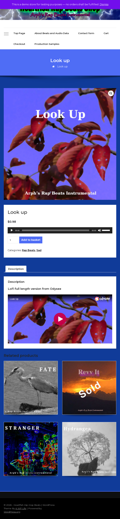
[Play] (11, 230)
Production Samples (47, 43)
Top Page (19, 33)
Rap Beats (28, 250)
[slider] (55, 230)
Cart (106, 33)
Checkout (19, 43)
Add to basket (30, 239)
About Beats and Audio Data (52, 33)
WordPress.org (12, 511)
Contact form (86, 33)
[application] (60, 230)
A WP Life (20, 508)
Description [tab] (16, 269)
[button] (111, 93)
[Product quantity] (13, 240)
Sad (38, 250)
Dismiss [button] (104, 4)
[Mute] (99, 230)
